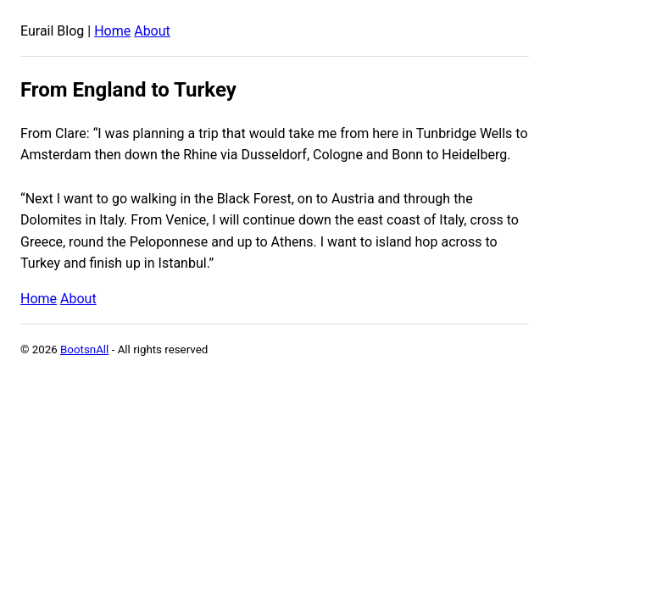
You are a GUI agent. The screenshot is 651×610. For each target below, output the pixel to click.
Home (112, 31)
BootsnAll (84, 349)
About (152, 31)
